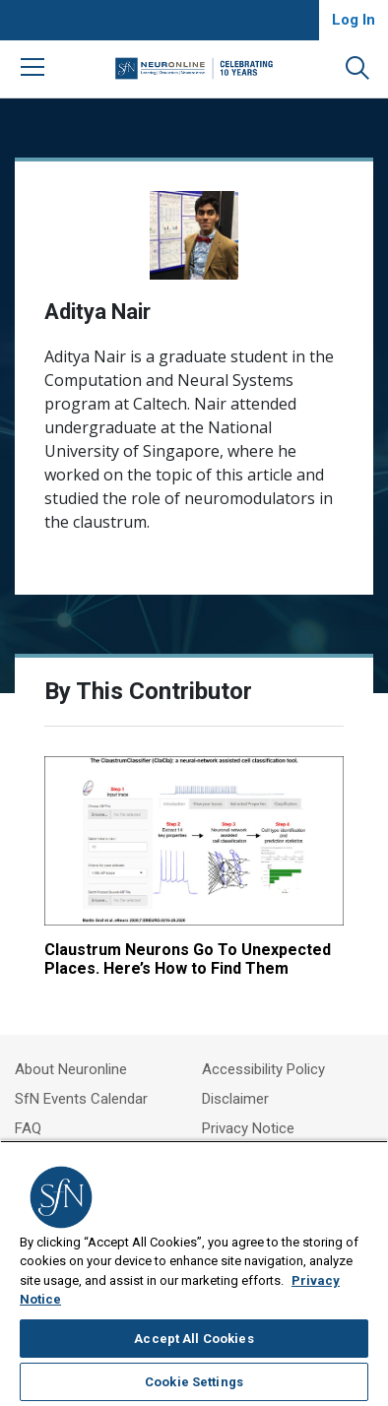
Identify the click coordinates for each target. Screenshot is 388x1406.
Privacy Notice (248, 1128)
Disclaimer (235, 1099)
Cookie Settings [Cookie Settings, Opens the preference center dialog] (194, 1381)
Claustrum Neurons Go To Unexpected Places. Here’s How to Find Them (187, 959)
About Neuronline (71, 1069)
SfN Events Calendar (81, 1099)
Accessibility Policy (263, 1069)
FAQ (28, 1128)
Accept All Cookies (193, 1338)
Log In (353, 20)
